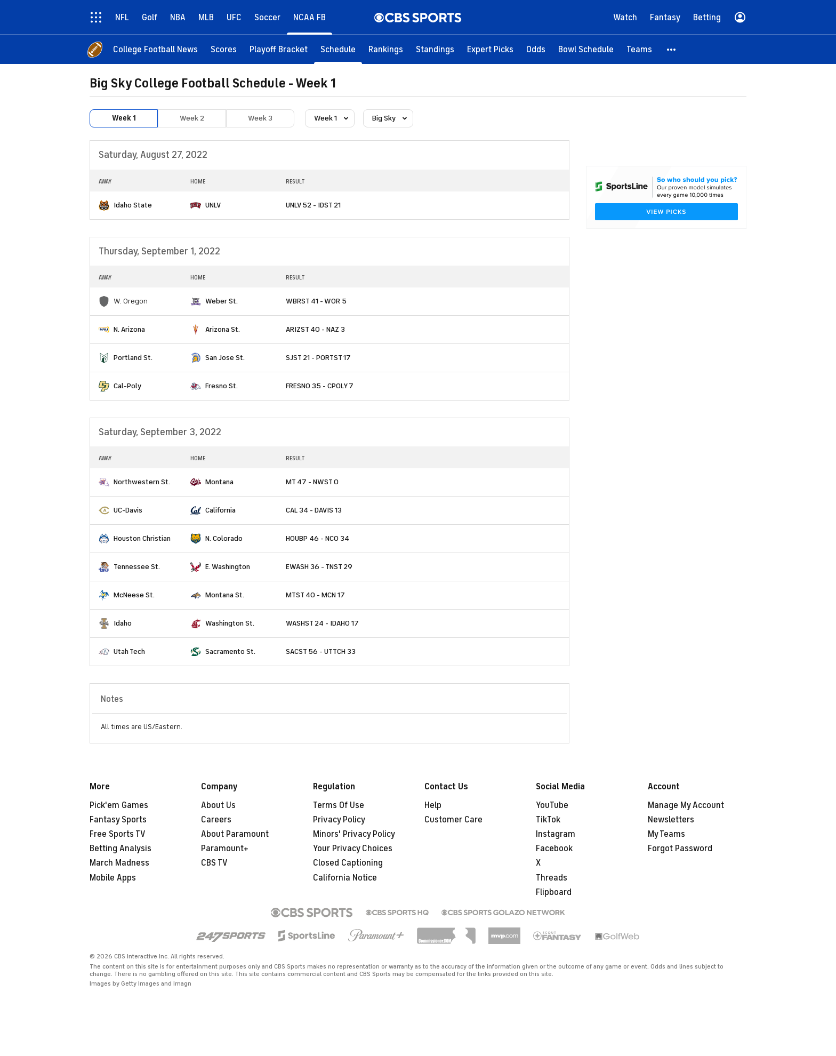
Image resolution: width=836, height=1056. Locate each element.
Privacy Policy (339, 819)
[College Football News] (155, 49)
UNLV (213, 205)
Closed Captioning (348, 863)
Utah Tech (129, 651)
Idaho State (133, 205)
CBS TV (214, 863)
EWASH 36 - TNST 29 (319, 566)
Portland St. (133, 357)
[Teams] (639, 49)
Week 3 (260, 118)
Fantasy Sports (118, 819)
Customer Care (453, 819)
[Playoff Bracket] (278, 49)
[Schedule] (338, 49)
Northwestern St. (142, 481)
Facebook (554, 848)
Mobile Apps (113, 878)
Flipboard (554, 892)
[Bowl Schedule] (586, 49)
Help (432, 805)
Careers (216, 819)
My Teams (666, 834)
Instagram (555, 834)
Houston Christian (142, 538)
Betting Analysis (120, 848)
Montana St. (224, 594)
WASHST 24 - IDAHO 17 (322, 623)
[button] (671, 49)
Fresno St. (221, 385)
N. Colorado (224, 538)
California (220, 510)
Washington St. (229, 623)
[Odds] (536, 49)
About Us (218, 805)
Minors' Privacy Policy (354, 834)
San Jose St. (225, 357)
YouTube (552, 805)
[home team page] (104, 205)
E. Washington (227, 566)
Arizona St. (222, 329)
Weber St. (221, 301)
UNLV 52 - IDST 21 (313, 205)
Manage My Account (686, 805)
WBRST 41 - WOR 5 (316, 301)
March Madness (119, 863)
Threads (551, 878)
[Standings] (435, 49)
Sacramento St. (230, 651)
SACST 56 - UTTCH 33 (321, 651)
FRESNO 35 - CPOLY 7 (319, 385)
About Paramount (235, 834)
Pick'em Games (119, 805)
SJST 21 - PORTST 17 (318, 357)
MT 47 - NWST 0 (312, 481)
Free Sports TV (118, 834)
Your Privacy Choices (352, 848)
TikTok (548, 819)
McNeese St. (134, 594)
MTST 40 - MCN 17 (315, 594)
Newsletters (671, 819)
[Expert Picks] (490, 49)
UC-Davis (128, 510)
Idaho (123, 623)
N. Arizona (129, 329)
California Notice (345, 878)
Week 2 (192, 118)
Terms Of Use (338, 805)
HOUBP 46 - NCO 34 (317, 538)
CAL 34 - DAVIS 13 (314, 510)
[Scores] (223, 49)
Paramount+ (224, 848)
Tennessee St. (137, 566)
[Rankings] (385, 49)
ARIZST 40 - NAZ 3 (315, 329)
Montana (219, 481)
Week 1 (124, 118)
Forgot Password (680, 848)
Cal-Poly (127, 385)
